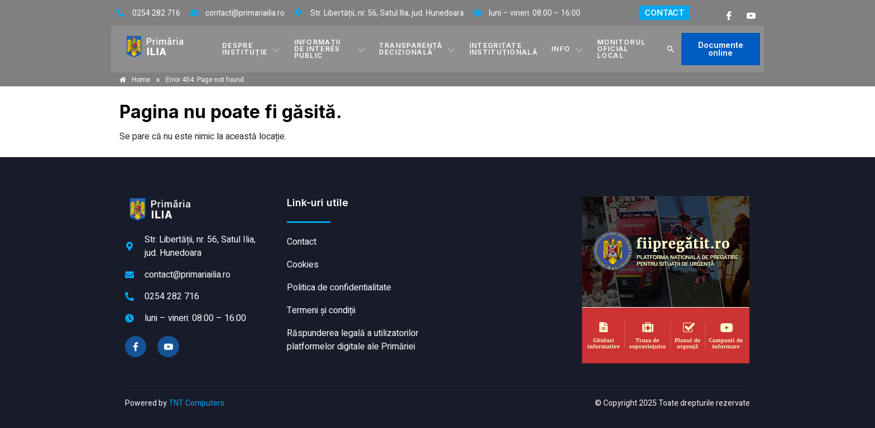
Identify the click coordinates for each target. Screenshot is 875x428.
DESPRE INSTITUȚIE (251, 48)
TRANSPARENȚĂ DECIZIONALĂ (417, 48)
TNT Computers (196, 403)
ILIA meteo (507, 238)
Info (567, 49)
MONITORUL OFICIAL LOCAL (621, 49)
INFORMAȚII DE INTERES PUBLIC (330, 49)
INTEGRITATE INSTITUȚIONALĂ (503, 48)
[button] (670, 49)
